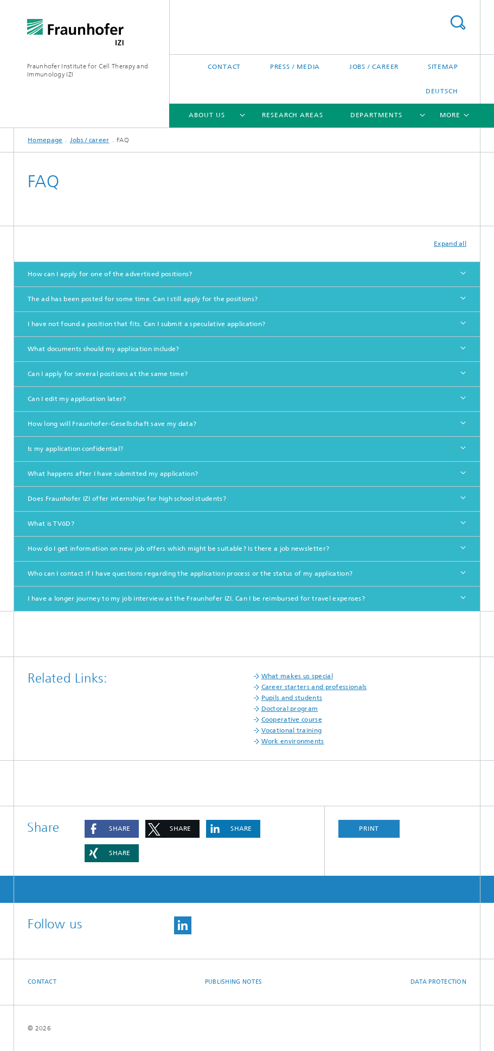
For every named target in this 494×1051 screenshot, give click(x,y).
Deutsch (442, 91)
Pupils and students (292, 698)
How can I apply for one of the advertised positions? (110, 274)
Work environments (292, 741)
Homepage (45, 140)
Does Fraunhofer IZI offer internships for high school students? (127, 498)
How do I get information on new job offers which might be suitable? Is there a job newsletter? (178, 548)
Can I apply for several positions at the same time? (108, 374)
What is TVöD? (51, 523)
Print (369, 828)
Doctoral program (289, 708)
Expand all (450, 243)
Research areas (292, 115)
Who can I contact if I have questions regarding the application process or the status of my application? (190, 573)
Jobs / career (374, 67)
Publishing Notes (233, 981)
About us (206, 115)
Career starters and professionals (314, 687)
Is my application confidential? (75, 449)
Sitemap (443, 67)
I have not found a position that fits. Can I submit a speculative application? (146, 324)
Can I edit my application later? (77, 399)
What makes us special (297, 676)
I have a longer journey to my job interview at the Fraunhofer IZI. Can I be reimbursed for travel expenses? (196, 598)
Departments (376, 115)
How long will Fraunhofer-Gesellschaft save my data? (112, 424)
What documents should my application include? (103, 349)
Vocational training (291, 730)
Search (457, 22)
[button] (112, 829)
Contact (224, 67)
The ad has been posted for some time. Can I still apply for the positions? (143, 299)
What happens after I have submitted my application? (113, 473)
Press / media (295, 67)
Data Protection (438, 981)
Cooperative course (291, 719)
